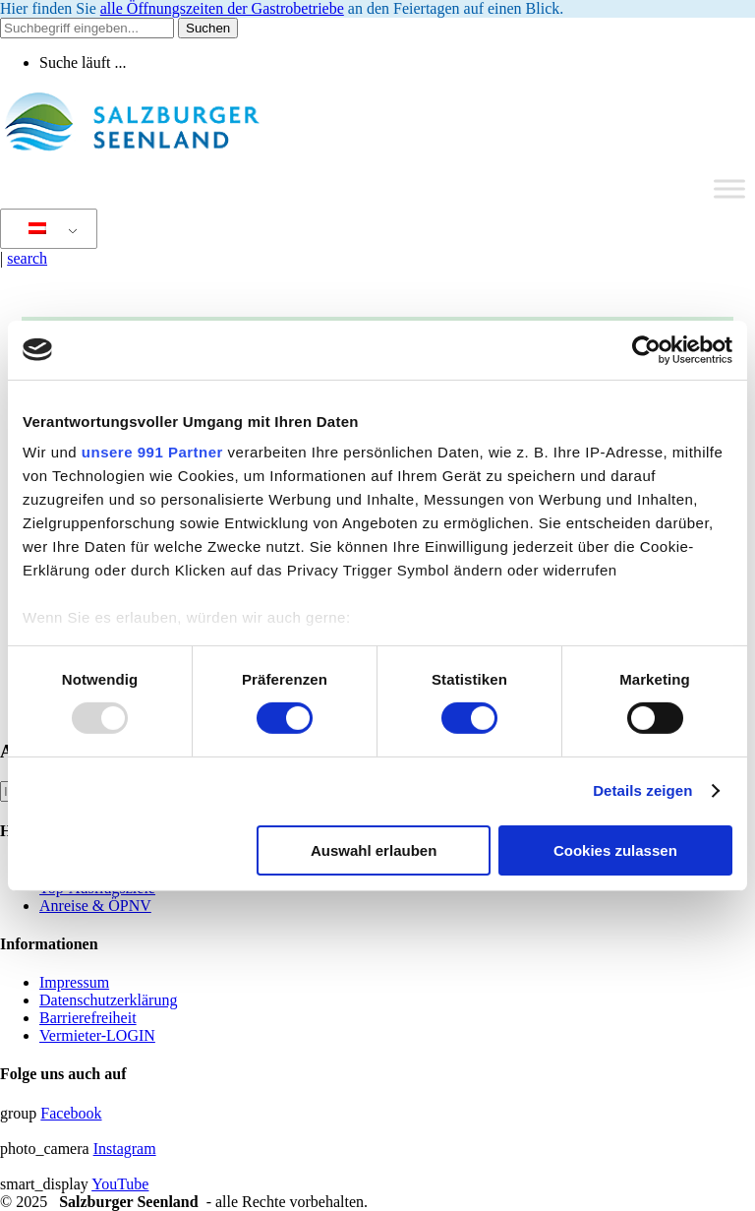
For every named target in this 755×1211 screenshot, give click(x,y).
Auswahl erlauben (373, 850)
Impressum (74, 982)
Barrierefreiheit (88, 1017)
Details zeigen (642, 790)
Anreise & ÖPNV (95, 905)
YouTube (119, 1184)
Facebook (70, 1113)
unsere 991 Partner (152, 452)
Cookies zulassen (615, 850)
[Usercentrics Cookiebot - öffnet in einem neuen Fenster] (646, 349)
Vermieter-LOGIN (97, 1035)
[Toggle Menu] (729, 188)
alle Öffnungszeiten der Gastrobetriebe (222, 8)
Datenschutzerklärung (108, 1000)
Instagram (124, 1148)
